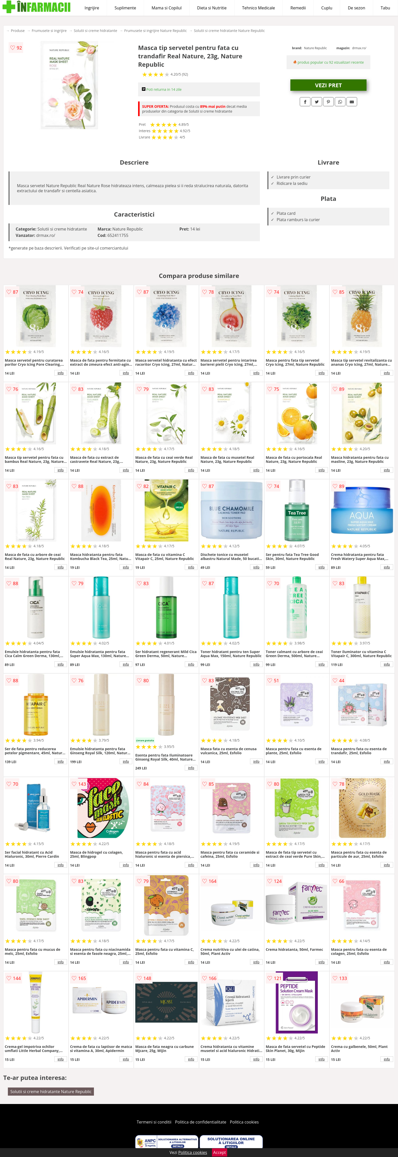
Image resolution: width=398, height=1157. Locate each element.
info (61, 373)
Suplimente (125, 8)
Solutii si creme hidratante (95, 30)
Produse (18, 30)
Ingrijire (92, 8)
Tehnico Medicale (258, 8)
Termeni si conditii (154, 1122)
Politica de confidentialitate (200, 1122)
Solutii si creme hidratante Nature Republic (229, 30)
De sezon (356, 8)
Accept (219, 1152)
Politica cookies (244, 1122)
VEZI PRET (328, 85)
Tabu (385, 8)
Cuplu (327, 8)
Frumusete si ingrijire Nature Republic (155, 30)
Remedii (298, 8)
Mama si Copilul (166, 8)
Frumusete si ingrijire (49, 30)
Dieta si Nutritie (212, 8)
